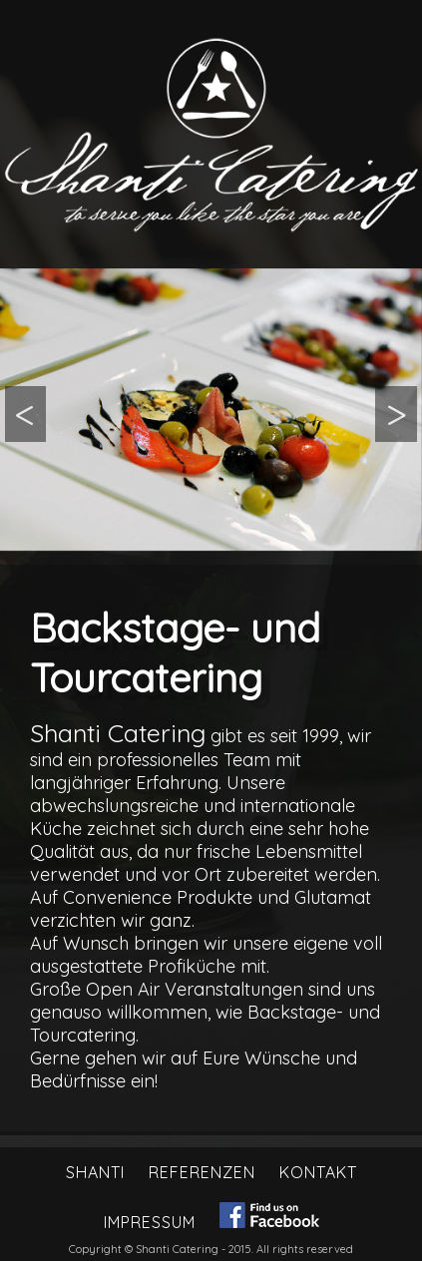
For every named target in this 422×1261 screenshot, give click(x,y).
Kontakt (318, 1172)
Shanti (95, 1172)
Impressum (150, 1222)
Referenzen (202, 1172)
